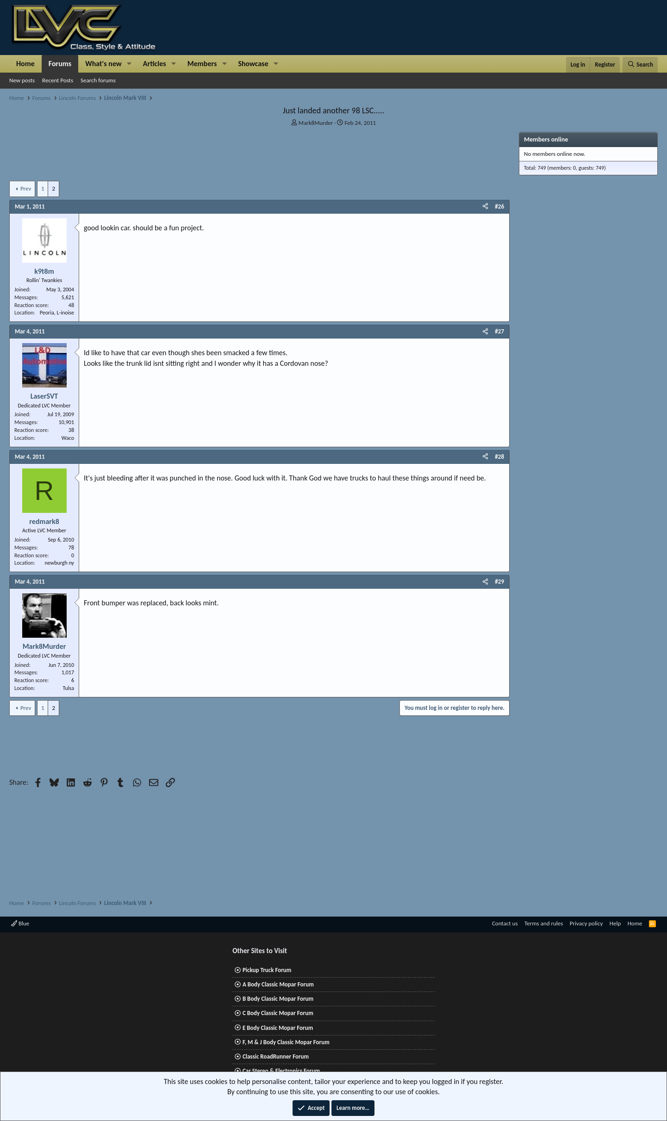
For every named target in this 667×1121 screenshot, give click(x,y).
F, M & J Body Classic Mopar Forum (286, 1042)
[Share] (485, 206)
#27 (499, 331)
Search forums (98, 80)
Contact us (505, 923)
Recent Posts (57, 80)
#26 (499, 206)
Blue (20, 923)
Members (202, 63)
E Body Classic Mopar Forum (278, 1027)
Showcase (253, 63)
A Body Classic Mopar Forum (278, 984)
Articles (154, 63)
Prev (25, 188)
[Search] (640, 65)
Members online (546, 139)
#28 (499, 456)
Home (25, 63)
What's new (103, 63)
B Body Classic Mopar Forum (278, 998)
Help (615, 923)
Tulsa (68, 688)
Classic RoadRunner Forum (276, 1056)
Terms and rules (543, 923)
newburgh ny (59, 563)
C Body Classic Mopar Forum (278, 1013)
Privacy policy (586, 923)
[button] (129, 64)
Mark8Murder (316, 122)
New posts (22, 80)
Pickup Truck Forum (267, 970)
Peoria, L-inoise (57, 312)
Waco (68, 438)
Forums (60, 63)
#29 (499, 581)
